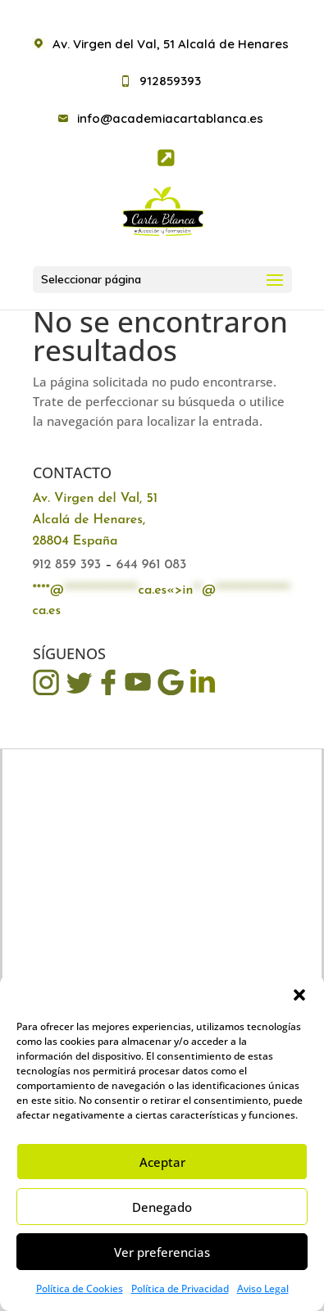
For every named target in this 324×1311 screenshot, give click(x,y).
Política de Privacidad (180, 1288)
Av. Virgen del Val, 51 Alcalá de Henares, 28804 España (95, 520)
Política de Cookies (79, 1288)
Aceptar (162, 1162)
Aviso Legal (263, 1288)
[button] (299, 995)
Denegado (162, 1207)
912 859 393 (67, 565)
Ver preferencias (162, 1252)
